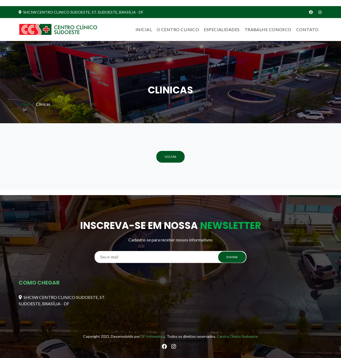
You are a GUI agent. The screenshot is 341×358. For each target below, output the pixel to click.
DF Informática (153, 336)
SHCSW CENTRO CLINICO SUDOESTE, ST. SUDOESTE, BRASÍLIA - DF (81, 12)
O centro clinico (178, 29)
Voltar (170, 157)
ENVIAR (232, 257)
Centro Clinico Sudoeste (237, 336)
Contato (307, 29)
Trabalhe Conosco (268, 29)
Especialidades (221, 29)
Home (24, 103)
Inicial (144, 29)
